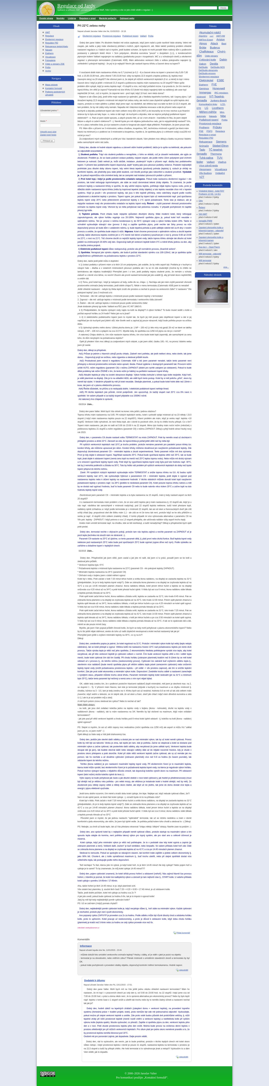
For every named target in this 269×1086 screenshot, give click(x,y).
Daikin (223, 59)
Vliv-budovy (205, 173)
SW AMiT (203, 214)
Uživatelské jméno (49, 110)
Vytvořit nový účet (48, 132)
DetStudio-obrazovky (208, 70)
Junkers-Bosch (218, 100)
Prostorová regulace (111, 36)
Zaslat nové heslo (48, 135)
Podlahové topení (130, 36)
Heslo (43, 121)
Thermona (216, 154)
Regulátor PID (51, 43)
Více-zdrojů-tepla (208, 165)
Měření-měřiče (208, 112)
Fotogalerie (50, 60)
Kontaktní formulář (53, 88)
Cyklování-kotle (207, 59)
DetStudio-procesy (207, 73)
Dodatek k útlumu (94, 980)
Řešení (202, 207)
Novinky (60, 18)
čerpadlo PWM (205, 221)
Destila (214, 63)
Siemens (221, 141)
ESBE (220, 80)
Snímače (204, 146)
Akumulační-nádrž (210, 32)
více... (226, 267)
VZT (201, 177)
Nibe (223, 116)
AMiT (47, 32)
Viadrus (222, 162)
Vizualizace (50, 57)
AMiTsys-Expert (206, 40)
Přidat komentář (183, 933)
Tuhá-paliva (206, 157)
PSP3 (209, 131)
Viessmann (205, 169)
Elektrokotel (206, 80)
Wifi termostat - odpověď (210, 254)
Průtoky (217, 127)
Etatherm (49, 53)
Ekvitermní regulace (92, 36)
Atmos (203, 43)
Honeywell (219, 88)
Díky (201, 201)
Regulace (49, 36)
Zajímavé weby (127, 18)
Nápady (48, 50)
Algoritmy (203, 36)
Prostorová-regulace (210, 123)
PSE (201, 131)
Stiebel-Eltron (220, 145)
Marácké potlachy (107, 18)
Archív (48, 71)
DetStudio (203, 67)
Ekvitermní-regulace (209, 76)
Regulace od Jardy (76, 5)
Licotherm (218, 108)
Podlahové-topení (208, 119)
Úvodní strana (46, 18)
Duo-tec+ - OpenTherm (209, 247)
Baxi (223, 43)
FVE (214, 84)
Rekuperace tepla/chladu (56, 46)
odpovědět (183, 970)
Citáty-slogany (211, 56)
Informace (86, 946)
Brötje (202, 47)
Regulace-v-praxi (207, 134)
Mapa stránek (51, 85)
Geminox (204, 88)
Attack (214, 43)
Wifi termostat (205, 260)
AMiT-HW (220, 36)
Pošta (150, 36)
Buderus (215, 47)
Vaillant (143, 36)
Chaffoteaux (206, 51)
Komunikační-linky (208, 104)
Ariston (220, 39)
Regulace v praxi (87, 18)
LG (206, 108)
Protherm (204, 127)
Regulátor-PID (206, 138)
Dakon (202, 63)
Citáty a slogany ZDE (55, 64)
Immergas (205, 92)
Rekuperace (205, 141)
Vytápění (220, 173)
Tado (202, 149)
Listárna (72, 18)
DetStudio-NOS (217, 67)
